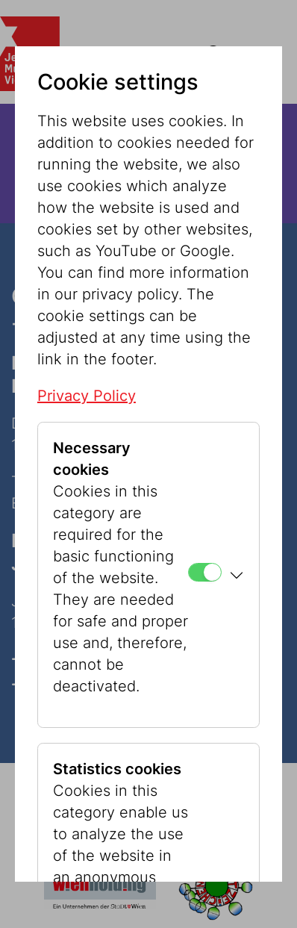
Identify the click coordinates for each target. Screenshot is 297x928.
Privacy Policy (86, 396)
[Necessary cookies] (205, 572)
